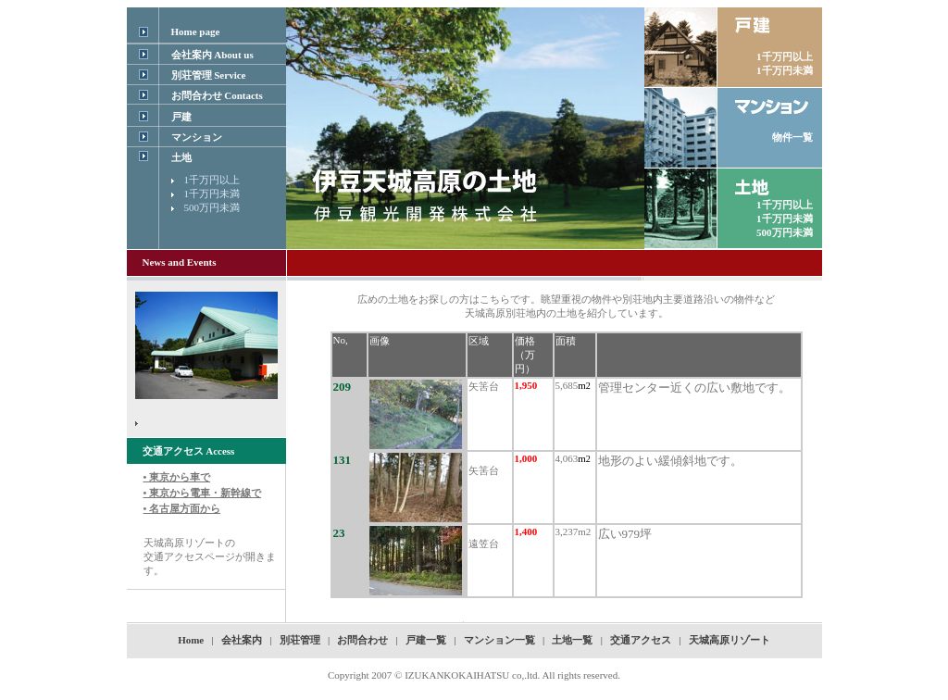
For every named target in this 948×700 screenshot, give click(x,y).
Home (191, 639)
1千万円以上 (212, 179)
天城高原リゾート (729, 639)
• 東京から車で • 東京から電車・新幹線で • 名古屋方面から (202, 492)
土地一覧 (572, 639)
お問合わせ (362, 639)
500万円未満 (212, 207)
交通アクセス (640, 639)
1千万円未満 (212, 193)
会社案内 (241, 639)
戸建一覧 (425, 639)
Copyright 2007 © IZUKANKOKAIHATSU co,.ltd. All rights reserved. (474, 675)
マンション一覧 (499, 639)
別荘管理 (301, 639)
